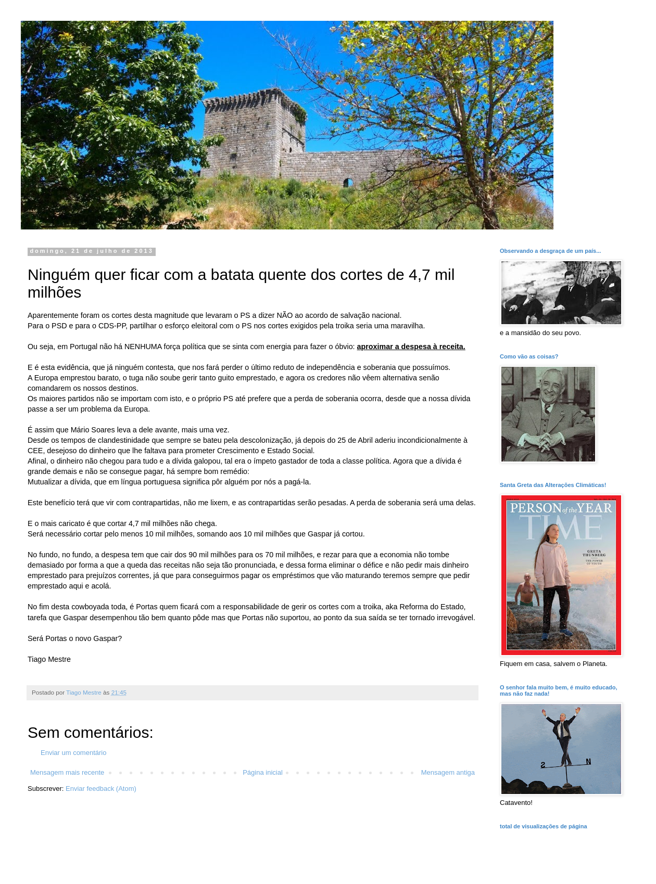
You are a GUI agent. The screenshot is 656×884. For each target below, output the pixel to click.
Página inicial (263, 772)
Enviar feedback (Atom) (101, 788)
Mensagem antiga (448, 772)
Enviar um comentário (73, 753)
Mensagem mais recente (67, 772)
